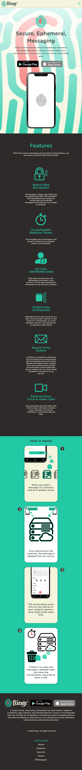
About (41, 756)
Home (41, 744)
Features (41, 748)
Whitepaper (41, 760)
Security (41, 752)
